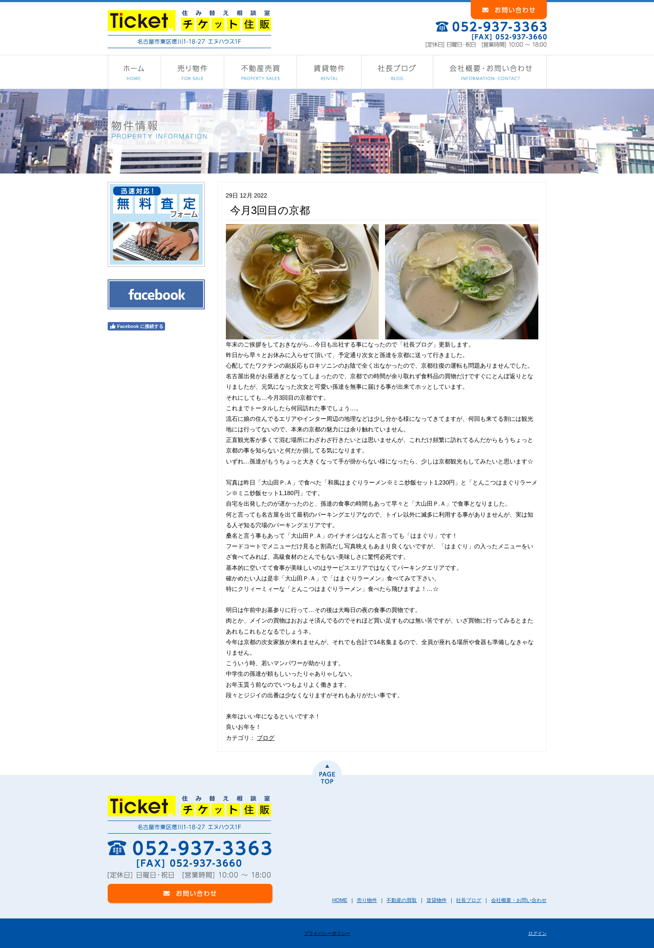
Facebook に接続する (136, 326)
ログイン (537, 933)
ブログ (265, 737)
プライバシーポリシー (327, 933)
